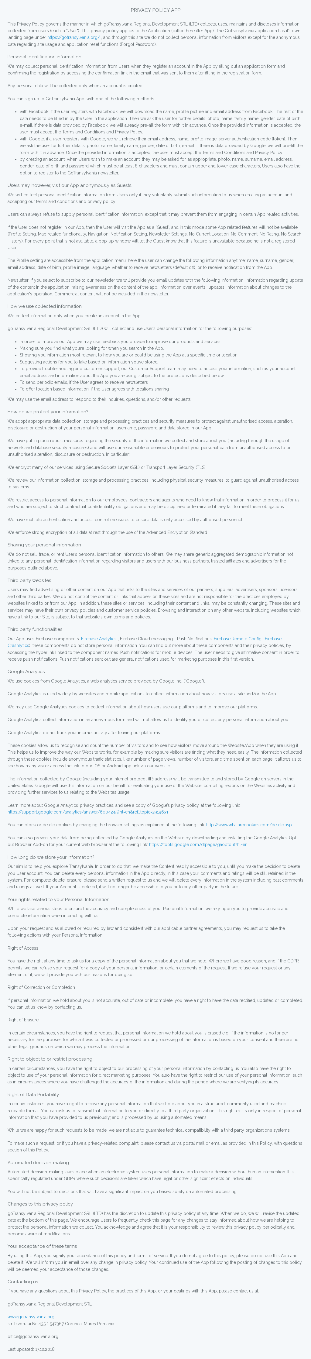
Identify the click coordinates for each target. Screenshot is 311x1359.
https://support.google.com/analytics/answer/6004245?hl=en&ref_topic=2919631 (88, 812)
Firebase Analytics (99, 638)
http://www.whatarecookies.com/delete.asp (249, 824)
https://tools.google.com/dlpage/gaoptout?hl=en (198, 844)
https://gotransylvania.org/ (73, 37)
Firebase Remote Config (237, 638)
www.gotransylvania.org (31, 1316)
